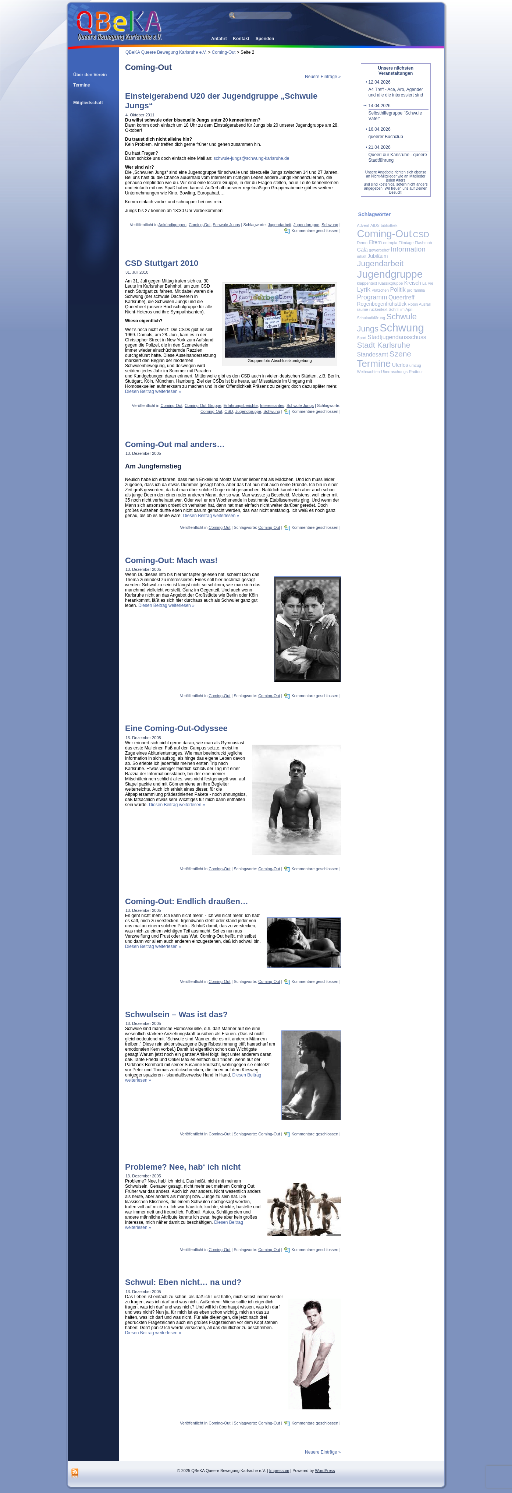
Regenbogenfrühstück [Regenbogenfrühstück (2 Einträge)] (382, 304)
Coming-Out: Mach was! (171, 560)
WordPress (325, 1470)
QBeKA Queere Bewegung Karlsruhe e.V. (166, 52)
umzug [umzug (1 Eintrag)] (415, 365)
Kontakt (241, 38)
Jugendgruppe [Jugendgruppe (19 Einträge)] (390, 274)
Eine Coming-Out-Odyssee (176, 728)
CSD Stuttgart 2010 (161, 263)
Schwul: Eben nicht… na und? (183, 1282)
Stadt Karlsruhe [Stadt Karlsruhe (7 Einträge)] (383, 345)
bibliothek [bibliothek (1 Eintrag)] (389, 225)
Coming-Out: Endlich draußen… (186, 901)
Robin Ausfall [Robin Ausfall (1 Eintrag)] (419, 304)
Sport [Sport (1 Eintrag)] (361, 338)
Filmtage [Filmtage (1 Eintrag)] (405, 242)
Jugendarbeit (279, 224)
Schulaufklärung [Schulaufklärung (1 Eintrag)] (371, 318)
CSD (228, 411)
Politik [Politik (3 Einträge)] (397, 290)
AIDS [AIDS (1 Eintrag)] (375, 225)
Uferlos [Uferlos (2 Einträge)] (400, 365)
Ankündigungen (172, 224)
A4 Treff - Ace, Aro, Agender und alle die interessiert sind (399, 89)
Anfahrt (219, 38)
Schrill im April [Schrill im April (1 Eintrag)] (401, 309)
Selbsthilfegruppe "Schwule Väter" (399, 112)
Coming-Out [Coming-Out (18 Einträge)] (384, 233)
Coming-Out (224, 52)
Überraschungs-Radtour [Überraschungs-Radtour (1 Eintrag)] (402, 371)
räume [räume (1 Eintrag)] (362, 309)
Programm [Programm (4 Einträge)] (372, 297)
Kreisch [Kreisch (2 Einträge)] (412, 283)
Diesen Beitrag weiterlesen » (153, 391)
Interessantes (272, 405)
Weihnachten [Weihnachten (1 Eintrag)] (368, 371)
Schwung (329, 224)
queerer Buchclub (399, 133)
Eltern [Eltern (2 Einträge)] (375, 242)
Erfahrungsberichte (241, 405)
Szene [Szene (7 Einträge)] (400, 353)
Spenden (265, 38)
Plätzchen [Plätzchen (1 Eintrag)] (380, 290)
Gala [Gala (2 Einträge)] (362, 250)
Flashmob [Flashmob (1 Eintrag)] (423, 242)
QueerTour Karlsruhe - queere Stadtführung (399, 154)
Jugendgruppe (306, 224)
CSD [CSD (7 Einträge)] (421, 234)
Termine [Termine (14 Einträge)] (374, 363)
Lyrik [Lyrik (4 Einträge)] (363, 289)
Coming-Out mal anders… (175, 444)
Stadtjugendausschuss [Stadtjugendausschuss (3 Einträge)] (396, 337)
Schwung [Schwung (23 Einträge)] (402, 328)
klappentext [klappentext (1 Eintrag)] (367, 283)
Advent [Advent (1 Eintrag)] (363, 225)
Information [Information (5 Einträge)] (408, 249)
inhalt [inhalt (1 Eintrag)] (361, 256)
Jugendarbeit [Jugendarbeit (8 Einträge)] (380, 263)
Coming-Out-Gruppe (203, 405)
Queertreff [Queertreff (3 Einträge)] (401, 297)
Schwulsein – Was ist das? (176, 1014)
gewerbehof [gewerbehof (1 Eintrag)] (379, 250)
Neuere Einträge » (323, 76)
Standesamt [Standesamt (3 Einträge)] (372, 354)
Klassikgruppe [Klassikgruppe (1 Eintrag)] (390, 283)
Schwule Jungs (226, 224)
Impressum (279, 1470)
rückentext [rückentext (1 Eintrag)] (378, 309)
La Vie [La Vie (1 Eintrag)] (427, 283)
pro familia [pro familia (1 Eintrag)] (416, 290)
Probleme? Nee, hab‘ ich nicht (183, 1166)
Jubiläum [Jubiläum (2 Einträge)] (377, 256)
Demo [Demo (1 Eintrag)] (362, 242)
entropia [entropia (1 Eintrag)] (390, 242)
